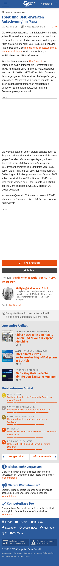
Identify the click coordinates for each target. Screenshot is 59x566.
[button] (56, 4)
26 (18, 364)
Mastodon (49, 528)
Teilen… (31, 270)
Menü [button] (5, 3)
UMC (53, 278)
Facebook (10, 528)
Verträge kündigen (45, 552)
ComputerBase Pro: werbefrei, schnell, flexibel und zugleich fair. (26, 315)
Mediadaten (29, 552)
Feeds (8, 522)
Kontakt (18, 552)
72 (18, 344)
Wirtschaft (20, 12)
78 (18, 380)
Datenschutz (24, 556)
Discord (23, 522)
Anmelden (46, 3)
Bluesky (38, 522)
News (9, 12)
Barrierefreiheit (9, 556)
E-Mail (45, 288)
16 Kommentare (29, 263)
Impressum (7, 552)
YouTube (18, 533)
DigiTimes (34, 61)
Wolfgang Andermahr (28, 288)
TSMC (44, 278)
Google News (30, 528)
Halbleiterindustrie (26, 278)
